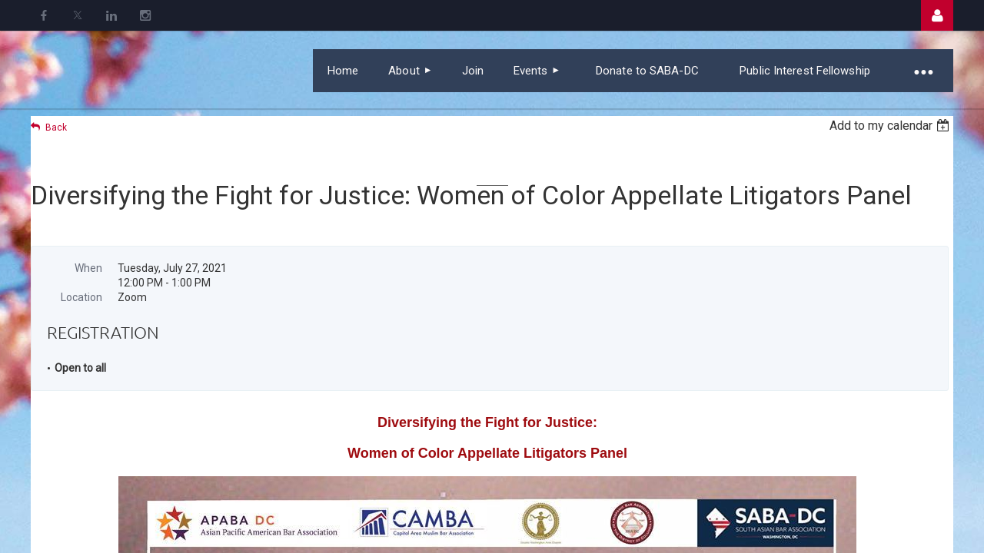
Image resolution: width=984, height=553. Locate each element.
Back (56, 127)
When (88, 268)
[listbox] (891, 125)
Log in (937, 15)
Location (81, 297)
